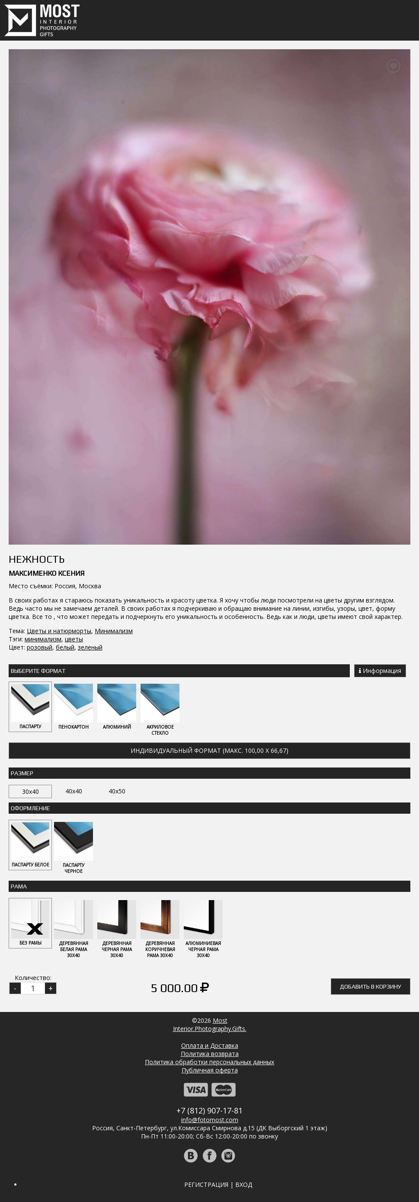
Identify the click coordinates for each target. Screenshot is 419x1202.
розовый (39, 647)
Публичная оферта (210, 1070)
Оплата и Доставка (209, 1045)
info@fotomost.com (209, 1120)
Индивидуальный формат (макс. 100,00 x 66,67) (209, 750)
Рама (19, 886)
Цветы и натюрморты (59, 631)
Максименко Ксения (46, 573)
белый (65, 647)
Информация (380, 670)
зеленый (90, 647)
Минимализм (114, 631)
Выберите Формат (38, 670)
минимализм (43, 639)
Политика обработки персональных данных (209, 1062)
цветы (74, 639)
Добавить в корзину (370, 986)
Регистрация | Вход (218, 1184)
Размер (22, 773)
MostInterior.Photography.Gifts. (209, 1024)
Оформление (30, 808)
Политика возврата (210, 1054)
